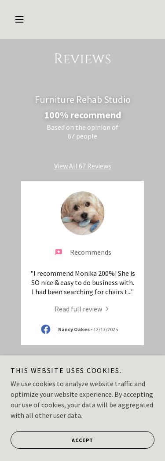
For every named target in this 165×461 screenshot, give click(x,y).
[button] (19, 19)
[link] (83, 308)
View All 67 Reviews (82, 165)
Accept (52, 440)
